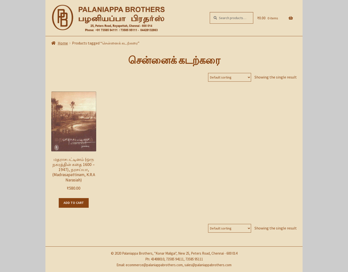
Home (63, 43)
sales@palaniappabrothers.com (208, 265)
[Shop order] (229, 77)
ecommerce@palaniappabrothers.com (154, 265)
